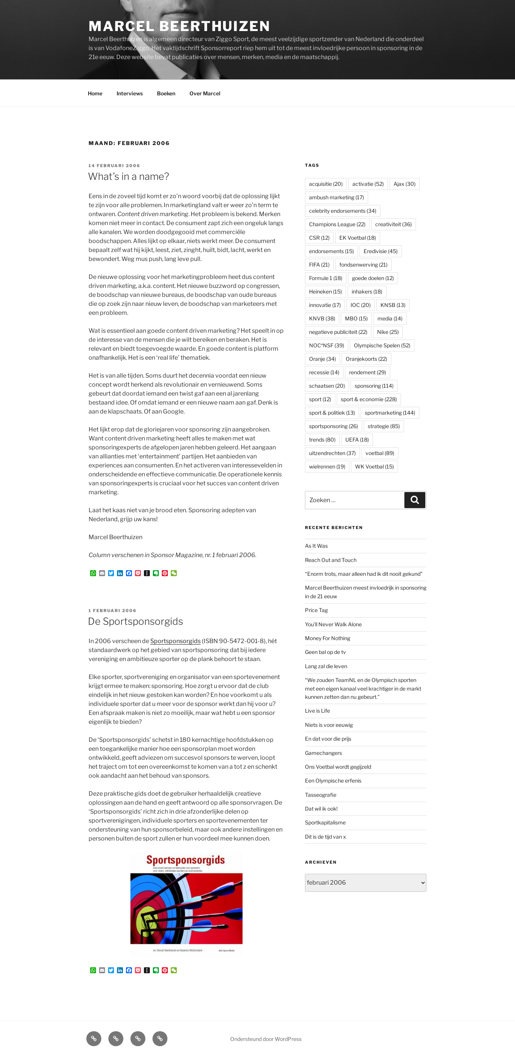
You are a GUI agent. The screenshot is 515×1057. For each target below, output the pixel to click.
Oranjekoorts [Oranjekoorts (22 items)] (366, 359)
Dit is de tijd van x (325, 836)
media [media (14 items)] (390, 318)
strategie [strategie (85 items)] (384, 426)
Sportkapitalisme (325, 822)
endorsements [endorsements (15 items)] (331, 251)
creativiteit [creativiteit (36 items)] (393, 224)
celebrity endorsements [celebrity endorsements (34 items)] (342, 211)
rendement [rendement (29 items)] (367, 372)
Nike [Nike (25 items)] (388, 332)
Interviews (130, 93)
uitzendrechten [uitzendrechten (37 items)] (332, 453)
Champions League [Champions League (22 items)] (337, 224)
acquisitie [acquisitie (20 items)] (326, 184)
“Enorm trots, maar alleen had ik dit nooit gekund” (364, 574)
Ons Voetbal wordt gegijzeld (338, 766)
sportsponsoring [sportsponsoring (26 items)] (333, 426)
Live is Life (317, 710)
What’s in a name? (128, 176)
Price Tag (316, 610)
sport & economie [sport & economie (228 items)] (369, 399)
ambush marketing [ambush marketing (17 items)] (336, 197)
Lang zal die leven (326, 666)
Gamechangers (323, 753)
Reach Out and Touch (331, 560)
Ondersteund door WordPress (266, 1039)
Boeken (166, 93)
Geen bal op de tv (325, 652)
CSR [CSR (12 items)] (319, 237)
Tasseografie (320, 795)
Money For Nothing (327, 638)
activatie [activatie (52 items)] (368, 184)
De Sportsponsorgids (135, 621)
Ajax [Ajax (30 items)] (405, 184)
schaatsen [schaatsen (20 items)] (327, 385)
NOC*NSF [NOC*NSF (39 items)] (326, 345)
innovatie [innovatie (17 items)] (325, 305)
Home (95, 93)
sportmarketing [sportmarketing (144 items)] (390, 412)
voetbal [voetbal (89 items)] (380, 453)
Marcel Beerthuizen (180, 26)
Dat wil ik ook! (321, 808)
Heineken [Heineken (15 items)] (325, 291)
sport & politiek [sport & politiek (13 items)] (332, 412)
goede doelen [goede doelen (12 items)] (373, 278)
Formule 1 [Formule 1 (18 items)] (325, 278)
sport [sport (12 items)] (320, 399)
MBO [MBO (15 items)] (356, 318)
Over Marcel (205, 93)
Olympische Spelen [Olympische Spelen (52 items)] (382, 345)
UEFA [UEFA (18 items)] (357, 439)
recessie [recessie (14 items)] (324, 372)
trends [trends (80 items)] (322, 439)
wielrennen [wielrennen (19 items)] (327, 466)
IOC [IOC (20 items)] (361, 305)
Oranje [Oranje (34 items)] (322, 359)
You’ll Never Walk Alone (333, 624)
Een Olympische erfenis (333, 780)
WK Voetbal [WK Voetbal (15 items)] (374, 466)
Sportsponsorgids (175, 641)
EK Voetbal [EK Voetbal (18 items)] (357, 237)
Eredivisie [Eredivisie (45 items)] (381, 251)
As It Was (316, 546)
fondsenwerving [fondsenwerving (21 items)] (363, 264)
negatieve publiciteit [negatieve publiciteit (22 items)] (338, 332)
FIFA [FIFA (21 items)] (319, 264)
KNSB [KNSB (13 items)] (392, 305)
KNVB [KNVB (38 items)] (322, 318)
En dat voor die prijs (328, 738)
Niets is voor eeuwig (329, 725)
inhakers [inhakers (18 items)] (367, 291)
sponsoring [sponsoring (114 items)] (374, 385)
